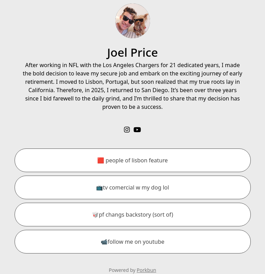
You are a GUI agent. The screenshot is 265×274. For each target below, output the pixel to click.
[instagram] (127, 129)
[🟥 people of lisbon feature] (132, 160)
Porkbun (146, 270)
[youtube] (137, 129)
